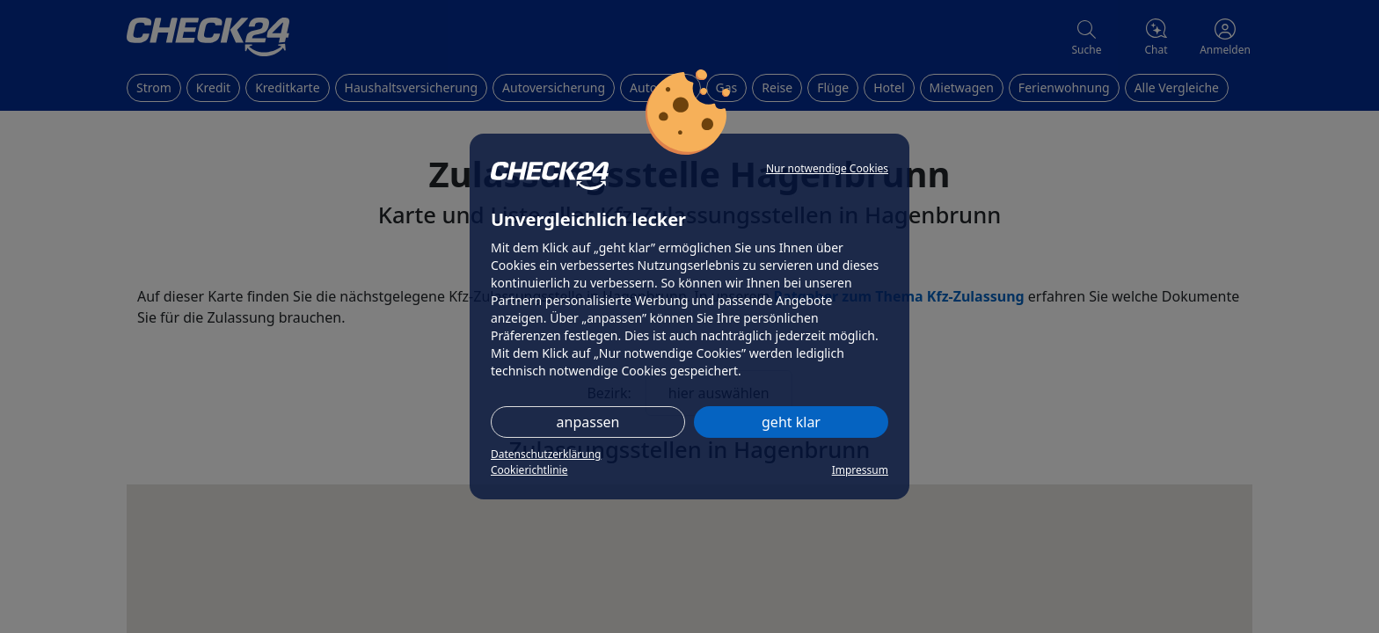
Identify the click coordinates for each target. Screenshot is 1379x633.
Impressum (860, 469)
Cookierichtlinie (529, 469)
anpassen (588, 422)
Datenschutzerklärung (546, 454)
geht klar (791, 422)
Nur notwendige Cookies (827, 168)
